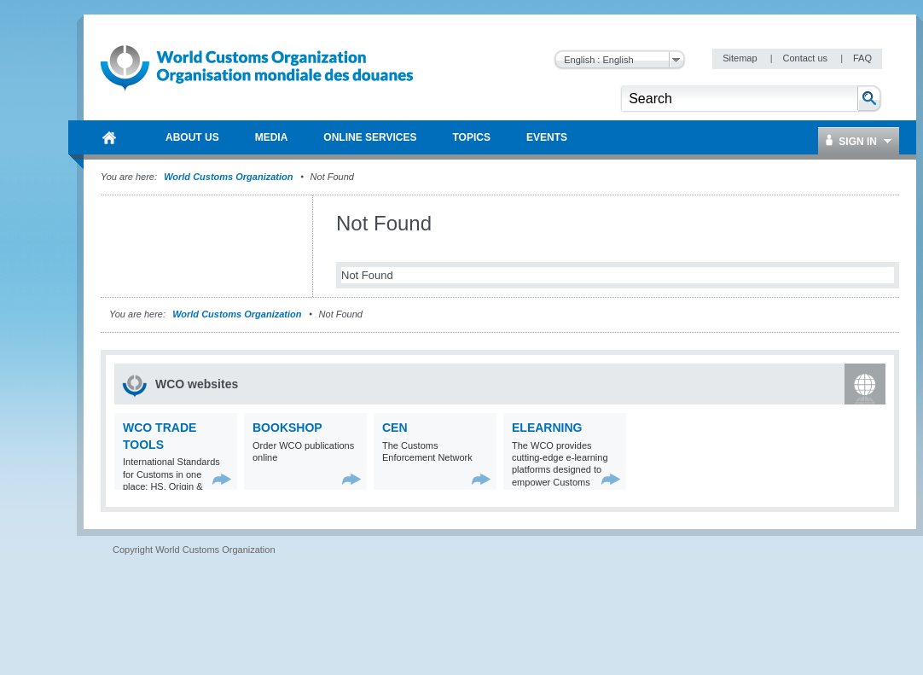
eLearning (547, 427)
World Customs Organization (229, 177)
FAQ (862, 58)
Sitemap (741, 58)
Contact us (806, 58)
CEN (395, 427)
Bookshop (287, 427)
